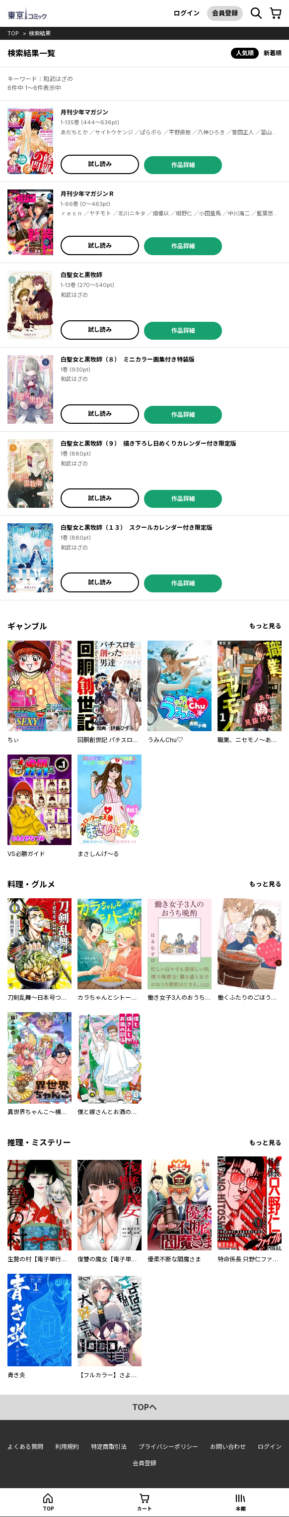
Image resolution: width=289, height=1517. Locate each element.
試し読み (100, 164)
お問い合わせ (228, 1446)
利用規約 (67, 1446)
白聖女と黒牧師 (81, 275)
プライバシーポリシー (168, 1446)
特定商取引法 (109, 1446)
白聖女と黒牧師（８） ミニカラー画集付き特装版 (128, 359)
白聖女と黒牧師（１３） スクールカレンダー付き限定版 (137, 527)
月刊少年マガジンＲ (87, 193)
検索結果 (40, 33)
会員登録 (225, 13)
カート (144, 1509)
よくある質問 (25, 1446)
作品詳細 (183, 165)
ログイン (187, 13)
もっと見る (265, 626)
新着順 (273, 53)
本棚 (241, 1509)
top (13, 33)
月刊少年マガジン (84, 112)
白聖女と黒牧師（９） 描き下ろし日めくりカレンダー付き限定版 (148, 443)
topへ (144, 1407)
